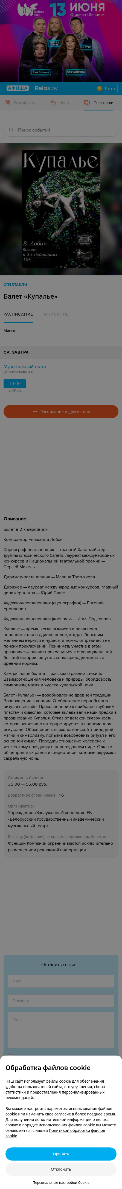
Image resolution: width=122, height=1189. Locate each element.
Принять (61, 1154)
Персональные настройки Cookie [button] (61, 1182)
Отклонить (61, 1169)
